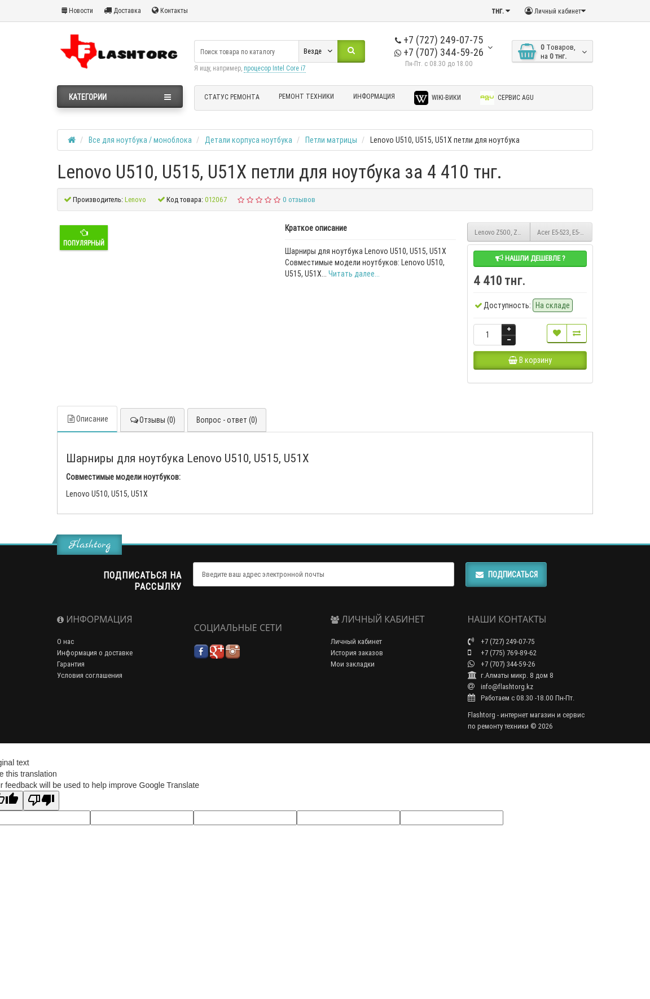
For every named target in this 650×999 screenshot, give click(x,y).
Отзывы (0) (152, 451)
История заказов (357, 671)
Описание (87, 450)
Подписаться (506, 593)
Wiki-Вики (437, 98)
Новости (77, 10)
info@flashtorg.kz (500, 704)
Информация (374, 96)
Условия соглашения (89, 693)
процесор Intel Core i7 (275, 68)
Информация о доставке (95, 671)
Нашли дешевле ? (530, 258)
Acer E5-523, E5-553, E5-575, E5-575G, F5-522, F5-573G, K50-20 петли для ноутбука (565, 232)
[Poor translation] (41, 819)
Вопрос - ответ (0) (226, 451)
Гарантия (71, 682)
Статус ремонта (232, 97)
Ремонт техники (306, 96)
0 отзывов (299, 199)
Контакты (170, 10)
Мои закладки (353, 682)
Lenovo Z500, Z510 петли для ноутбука (502, 232)
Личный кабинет (356, 659)
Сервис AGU (507, 98)
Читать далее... (354, 274)
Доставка (122, 10)
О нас (65, 659)
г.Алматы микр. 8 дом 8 (511, 693)
